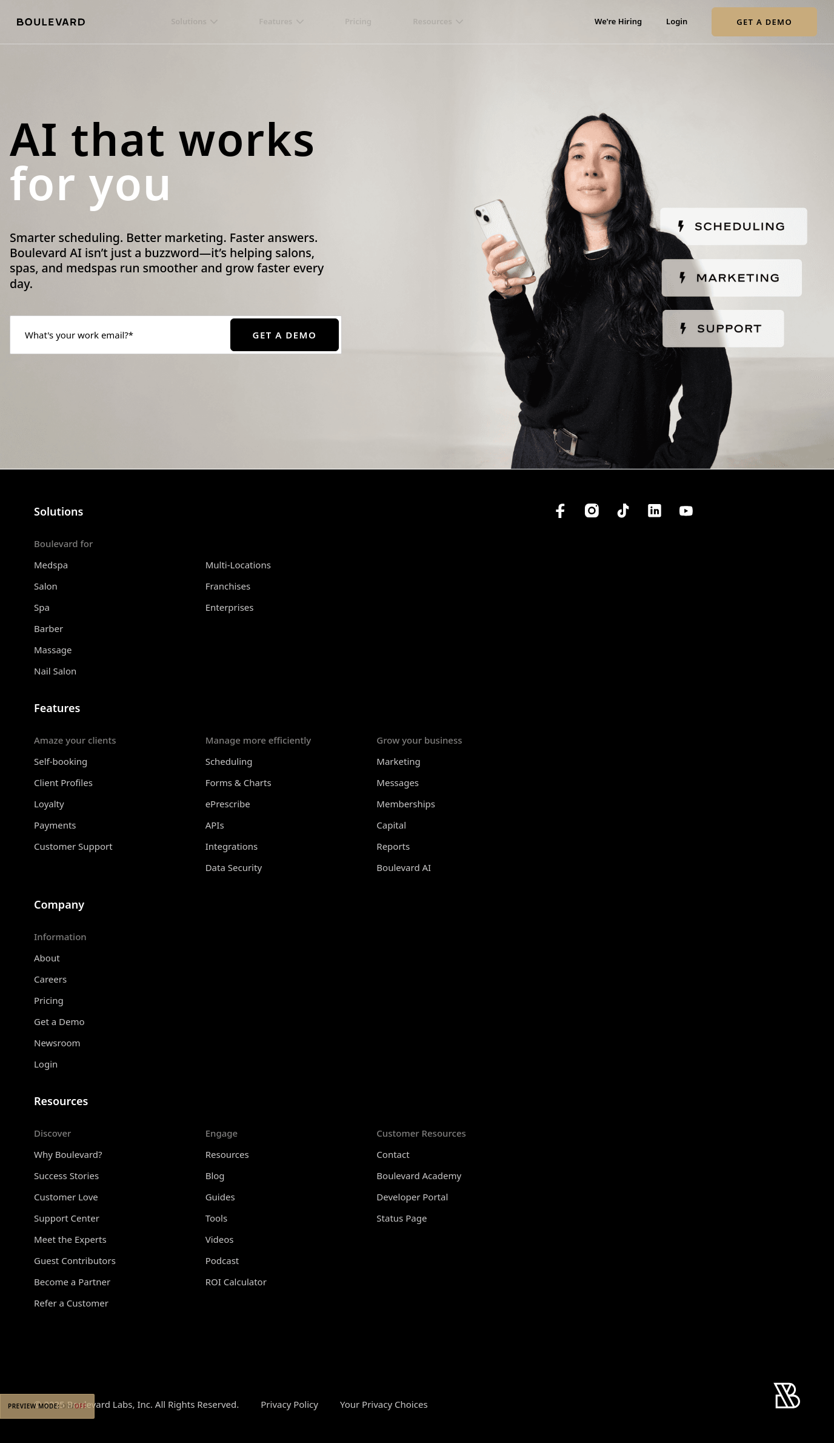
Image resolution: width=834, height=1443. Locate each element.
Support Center (66, 1218)
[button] (194, 22)
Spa (42, 607)
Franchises (228, 586)
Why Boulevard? (68, 1154)
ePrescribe (227, 804)
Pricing (358, 22)
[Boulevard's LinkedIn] (654, 510)
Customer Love (66, 1197)
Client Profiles (63, 782)
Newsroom (57, 1043)
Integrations (231, 846)
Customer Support (73, 846)
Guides (220, 1197)
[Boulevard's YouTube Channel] (686, 510)
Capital (391, 825)
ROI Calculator (236, 1282)
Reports (393, 846)
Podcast (222, 1260)
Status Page (401, 1218)
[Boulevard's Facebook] (560, 510)
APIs (214, 825)
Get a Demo (764, 21)
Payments (55, 825)
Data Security (233, 867)
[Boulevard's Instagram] (591, 510)
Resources (227, 1154)
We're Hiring (618, 22)
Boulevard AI (403, 867)
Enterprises (229, 607)
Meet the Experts (70, 1239)
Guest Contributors (75, 1260)
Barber (48, 628)
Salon (46, 586)
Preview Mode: (47, 1406)
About (47, 958)
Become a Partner (72, 1282)
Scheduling (229, 761)
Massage (53, 650)
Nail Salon (55, 671)
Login (676, 22)
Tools (216, 1218)
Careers (50, 979)
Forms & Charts (238, 782)
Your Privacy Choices (384, 1404)
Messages (397, 782)
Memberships (405, 804)
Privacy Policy (289, 1404)
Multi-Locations (238, 565)
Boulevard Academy (418, 1175)
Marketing (398, 761)
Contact (392, 1154)
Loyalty (49, 804)
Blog (215, 1175)
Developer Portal (412, 1197)
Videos (219, 1239)
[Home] (51, 21)
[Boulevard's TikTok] (623, 510)
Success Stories (66, 1175)
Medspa (51, 565)
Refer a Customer (71, 1303)
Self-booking (60, 761)
